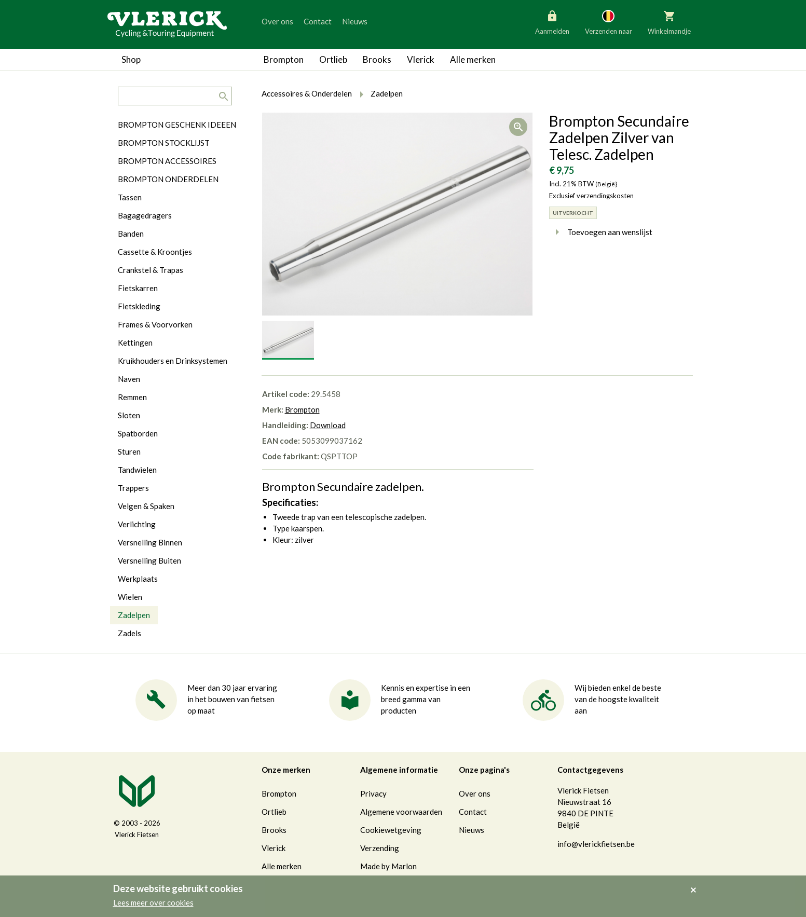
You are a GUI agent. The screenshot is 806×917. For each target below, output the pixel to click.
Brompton (284, 59)
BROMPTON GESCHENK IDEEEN (177, 124)
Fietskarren (138, 288)
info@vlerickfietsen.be (596, 843)
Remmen (132, 397)
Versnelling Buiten (149, 560)
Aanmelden (552, 21)
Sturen (129, 451)
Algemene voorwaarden (401, 811)
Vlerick (420, 59)
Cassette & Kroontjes (155, 251)
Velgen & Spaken (146, 506)
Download (328, 425)
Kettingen (135, 342)
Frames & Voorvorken (155, 324)
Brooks (377, 59)
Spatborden (138, 433)
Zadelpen (134, 615)
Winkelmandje (669, 21)
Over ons (277, 21)
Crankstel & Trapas (150, 270)
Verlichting (137, 524)
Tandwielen (137, 469)
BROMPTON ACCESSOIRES (167, 161)
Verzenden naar (608, 21)
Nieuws (354, 21)
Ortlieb (333, 59)
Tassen (130, 197)
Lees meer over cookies (153, 902)
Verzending (379, 848)
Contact (318, 21)
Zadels (129, 633)
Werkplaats (138, 578)
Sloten (129, 415)
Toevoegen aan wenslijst (600, 232)
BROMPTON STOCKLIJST (164, 142)
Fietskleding (139, 306)
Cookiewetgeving (390, 829)
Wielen (130, 596)
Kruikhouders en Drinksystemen (172, 360)
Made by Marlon (388, 866)
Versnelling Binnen (150, 542)
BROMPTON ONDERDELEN (168, 179)
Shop (131, 59)
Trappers (133, 487)
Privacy (373, 793)
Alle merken (473, 59)
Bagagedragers (145, 215)
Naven (129, 379)
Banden (131, 233)
